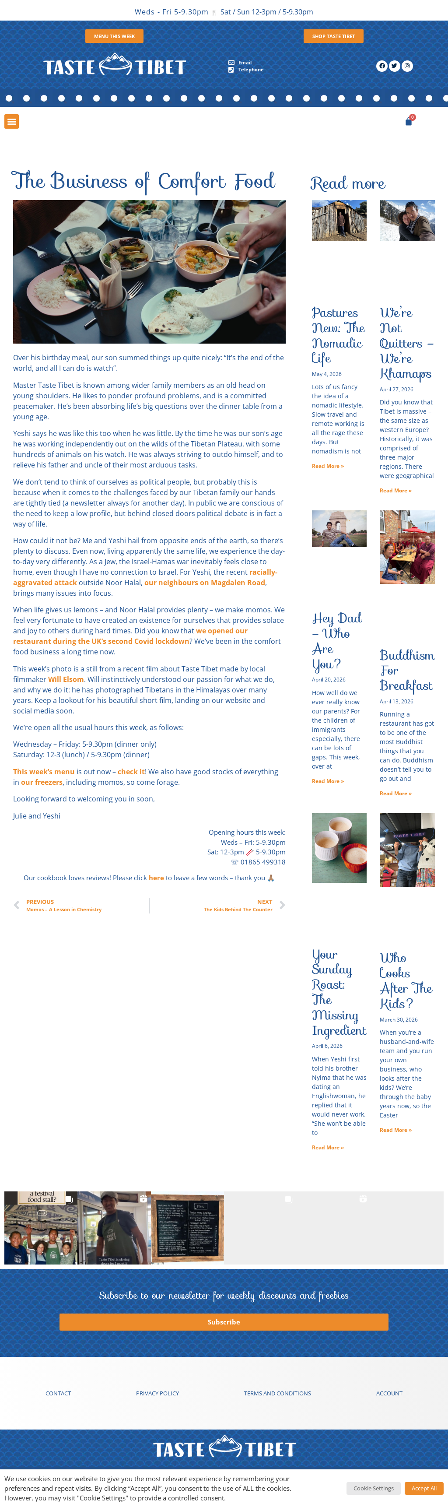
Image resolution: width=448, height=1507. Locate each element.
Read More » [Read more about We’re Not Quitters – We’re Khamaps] (396, 490)
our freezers (42, 782)
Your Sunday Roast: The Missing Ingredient (339, 992)
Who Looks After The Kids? (406, 980)
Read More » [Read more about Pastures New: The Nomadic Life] (328, 466)
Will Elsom (66, 679)
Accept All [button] (424, 1488)
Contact (58, 1393)
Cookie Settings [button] (374, 1488)
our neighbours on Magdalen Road (204, 582)
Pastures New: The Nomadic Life (338, 335)
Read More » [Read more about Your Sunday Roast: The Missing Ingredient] (328, 1147)
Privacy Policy (157, 1393)
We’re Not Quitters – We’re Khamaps (407, 342)
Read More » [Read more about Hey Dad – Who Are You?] (328, 781)
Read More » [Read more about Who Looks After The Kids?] (396, 1130)
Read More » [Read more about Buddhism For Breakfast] (396, 793)
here (156, 877)
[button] (11, 121)
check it (131, 771)
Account (389, 1393)
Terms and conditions (277, 1393)
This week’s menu (44, 771)
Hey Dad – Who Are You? (337, 641)
